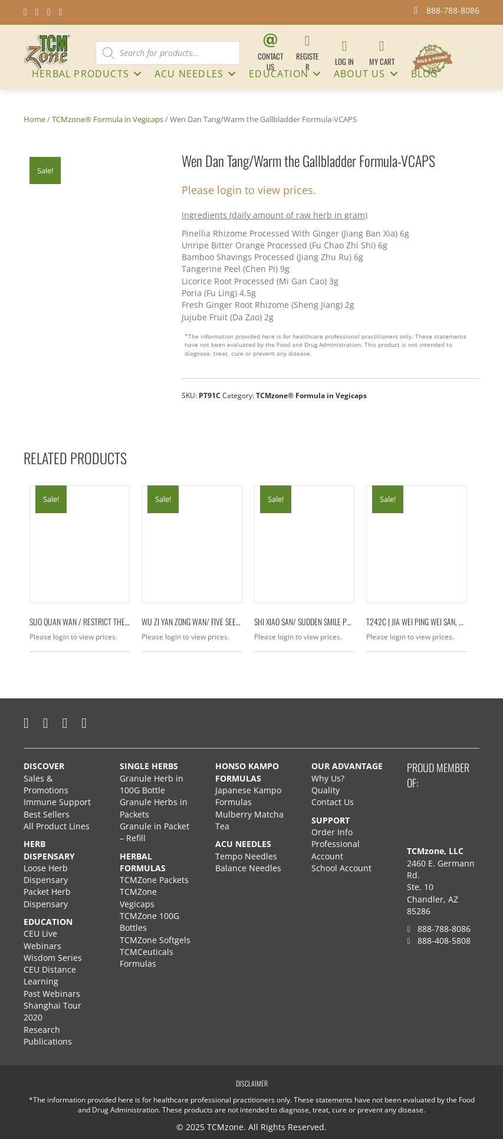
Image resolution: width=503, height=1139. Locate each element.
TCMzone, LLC (435, 850)
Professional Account (335, 849)
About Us (360, 73)
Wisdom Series (53, 957)
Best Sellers (47, 814)
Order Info (333, 832)
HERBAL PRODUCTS (80, 73)
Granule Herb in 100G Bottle (151, 784)
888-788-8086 (438, 928)
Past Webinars (52, 993)
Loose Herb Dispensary (46, 873)
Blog (425, 73)
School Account (341, 868)
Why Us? (327, 778)
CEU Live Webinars (42, 939)
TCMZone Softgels (155, 940)
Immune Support (57, 802)
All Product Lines (57, 826)
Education (278, 73)
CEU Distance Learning (50, 975)
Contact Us (332, 802)
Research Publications (48, 1035)
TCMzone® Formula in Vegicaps (107, 119)
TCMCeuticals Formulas (146, 957)
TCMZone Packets (154, 879)
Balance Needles (248, 868)
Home (34, 119)
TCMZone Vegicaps (138, 897)
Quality (325, 790)
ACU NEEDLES (188, 73)
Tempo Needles (247, 856)
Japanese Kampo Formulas (248, 796)
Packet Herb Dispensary (47, 897)
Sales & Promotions (46, 784)
